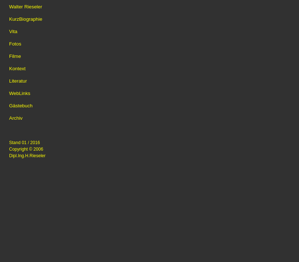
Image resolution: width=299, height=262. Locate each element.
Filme (15, 56)
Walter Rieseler (25, 6)
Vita (13, 31)
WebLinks (19, 93)
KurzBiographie (25, 19)
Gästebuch (20, 105)
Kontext (17, 68)
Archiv (16, 118)
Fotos (15, 44)
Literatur (18, 81)
